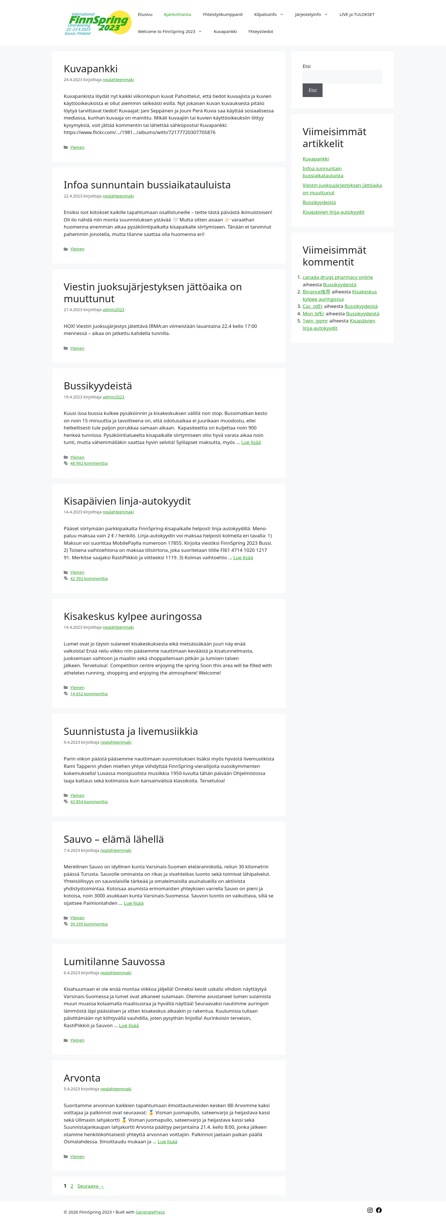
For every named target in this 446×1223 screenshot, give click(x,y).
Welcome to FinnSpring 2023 (173, 31)
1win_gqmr (315, 320)
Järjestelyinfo (314, 14)
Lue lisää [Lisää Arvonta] (167, 1141)
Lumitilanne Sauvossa (114, 961)
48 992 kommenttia (89, 463)
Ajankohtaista (177, 14)
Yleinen (77, 147)
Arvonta (82, 1077)
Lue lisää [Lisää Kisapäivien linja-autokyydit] (243, 557)
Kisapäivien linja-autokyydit (127, 500)
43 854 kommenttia (89, 801)
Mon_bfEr (314, 313)
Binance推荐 (317, 291)
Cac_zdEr (313, 306)
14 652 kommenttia (89, 693)
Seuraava (90, 1186)
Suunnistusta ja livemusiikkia (131, 731)
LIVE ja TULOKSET (357, 14)
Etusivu (145, 14)
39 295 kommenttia (89, 924)
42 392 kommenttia (89, 578)
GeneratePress (150, 1212)
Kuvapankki (225, 31)
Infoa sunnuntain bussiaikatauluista (147, 184)
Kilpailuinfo (272, 14)
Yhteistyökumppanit (223, 14)
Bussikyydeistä (98, 385)
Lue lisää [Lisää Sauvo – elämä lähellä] (133, 903)
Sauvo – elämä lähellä (114, 839)
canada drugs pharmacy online (338, 277)
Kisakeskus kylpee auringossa (133, 616)
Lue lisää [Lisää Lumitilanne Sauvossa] (129, 1025)
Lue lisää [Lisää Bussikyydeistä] (251, 442)
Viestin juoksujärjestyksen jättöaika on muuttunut (153, 292)
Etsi (307, 66)
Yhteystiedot (260, 31)
